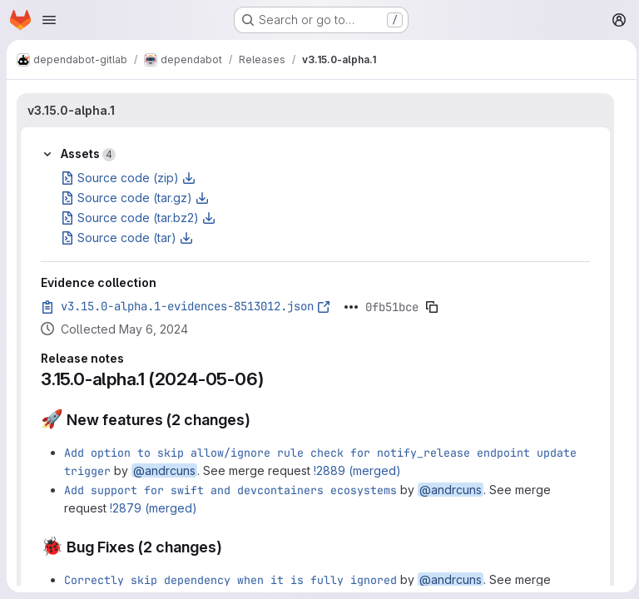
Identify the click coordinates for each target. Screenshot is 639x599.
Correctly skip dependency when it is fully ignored (230, 579)
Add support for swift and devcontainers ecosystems (230, 490)
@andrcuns (164, 470)
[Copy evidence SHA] (432, 307)
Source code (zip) (128, 178)
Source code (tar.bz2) (138, 217)
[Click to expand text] (351, 307)
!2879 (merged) (153, 508)
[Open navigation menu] (49, 20)
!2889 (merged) (357, 470)
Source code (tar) (127, 237)
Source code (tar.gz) (135, 198)
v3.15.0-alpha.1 (71, 110)
